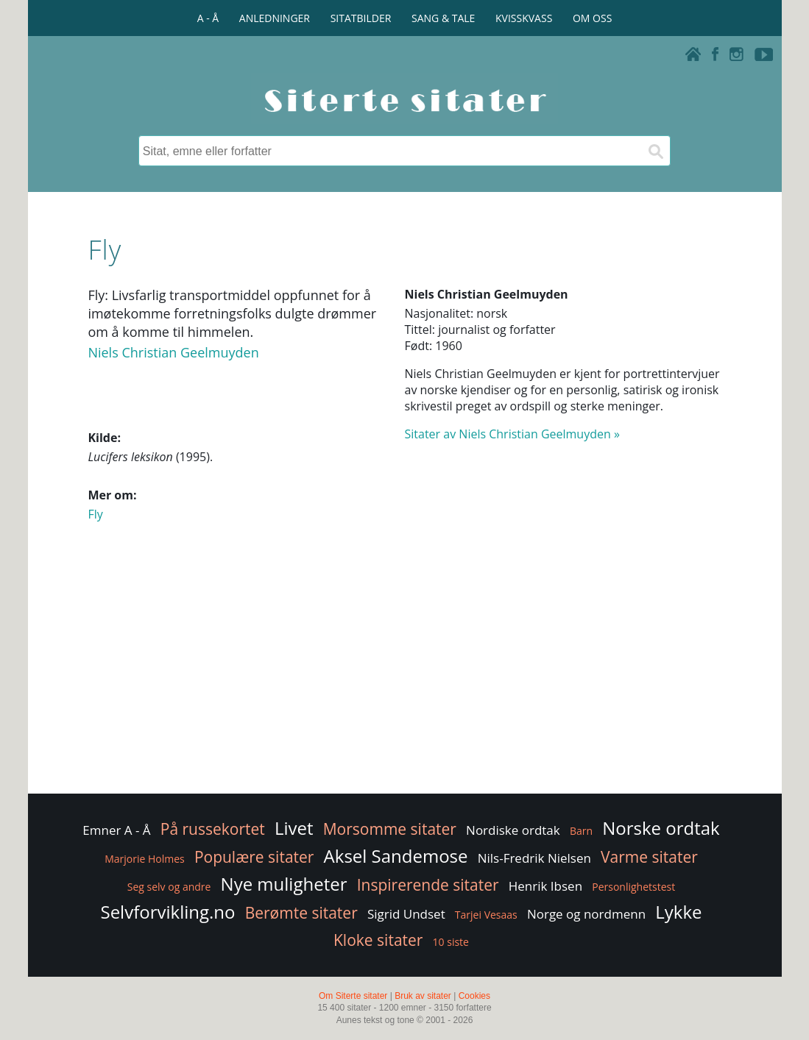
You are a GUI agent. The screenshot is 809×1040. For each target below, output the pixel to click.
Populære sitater (254, 857)
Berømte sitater (301, 912)
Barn (581, 831)
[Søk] (655, 150)
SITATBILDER (361, 18)
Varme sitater (649, 857)
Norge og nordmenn (586, 913)
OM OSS (592, 18)
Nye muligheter (284, 884)
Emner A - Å (116, 830)
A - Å (208, 18)
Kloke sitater (378, 940)
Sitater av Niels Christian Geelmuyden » (512, 434)
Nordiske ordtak (513, 830)
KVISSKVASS (523, 18)
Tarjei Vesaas (486, 915)
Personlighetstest (633, 887)
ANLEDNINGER (274, 18)
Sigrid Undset (406, 913)
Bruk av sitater (423, 996)
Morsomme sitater (389, 829)
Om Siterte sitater (353, 996)
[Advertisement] (404, 673)
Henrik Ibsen (545, 885)
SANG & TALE (443, 18)
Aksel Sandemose (396, 856)
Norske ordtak (661, 828)
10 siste (451, 942)
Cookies (474, 996)
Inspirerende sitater (428, 885)
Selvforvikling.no (167, 912)
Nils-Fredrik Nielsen (534, 858)
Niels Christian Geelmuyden (173, 352)
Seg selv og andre (169, 887)
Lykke (678, 912)
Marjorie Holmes (145, 859)
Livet (294, 828)
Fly (95, 514)
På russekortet (212, 829)
